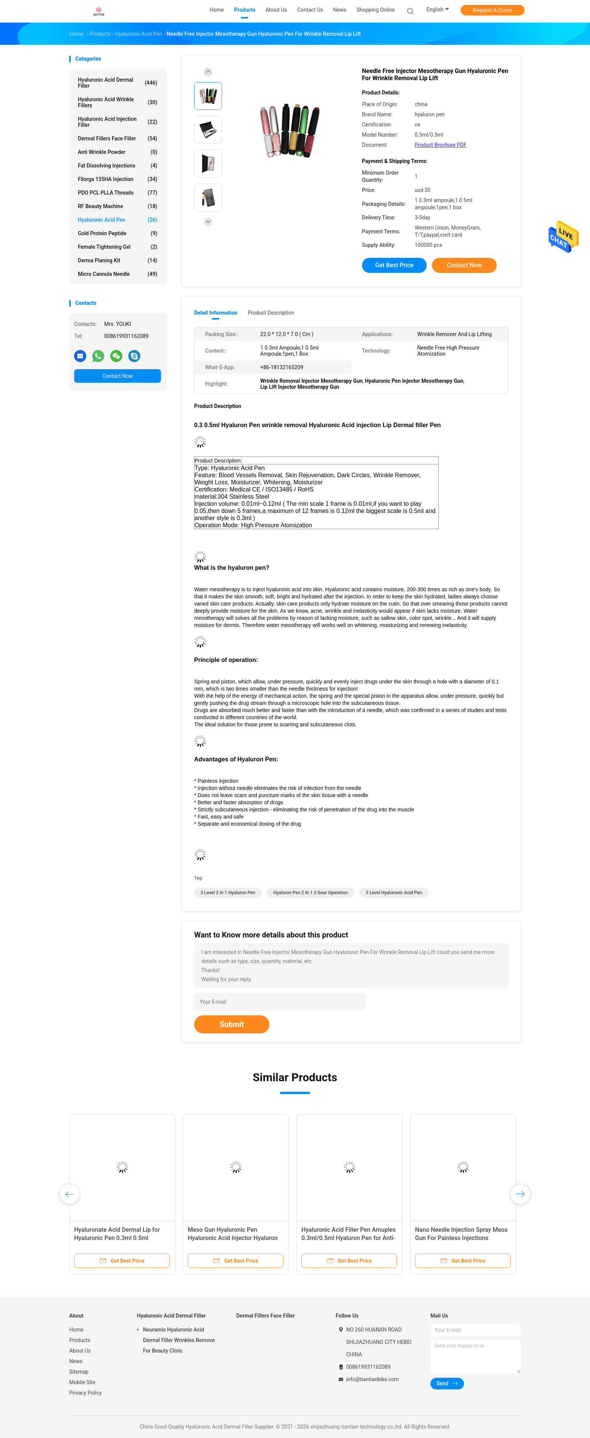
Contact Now (117, 376)
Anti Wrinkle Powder (117, 152)
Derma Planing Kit (117, 260)
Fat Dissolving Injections (117, 165)
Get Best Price (394, 265)
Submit (232, 1024)
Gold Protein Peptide (117, 233)
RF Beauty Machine (117, 206)
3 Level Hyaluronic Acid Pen (394, 892)
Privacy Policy (85, 1393)
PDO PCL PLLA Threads (117, 192)
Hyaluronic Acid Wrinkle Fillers (117, 102)
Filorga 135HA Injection (117, 179)
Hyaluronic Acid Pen (117, 220)
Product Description (271, 313)
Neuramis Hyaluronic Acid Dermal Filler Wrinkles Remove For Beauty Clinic (179, 1340)
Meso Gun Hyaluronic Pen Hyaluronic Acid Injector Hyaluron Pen (233, 1238)
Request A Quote (492, 10)
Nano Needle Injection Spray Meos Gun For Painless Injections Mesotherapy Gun (461, 1238)
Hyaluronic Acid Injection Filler (117, 122)
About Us (80, 1351)
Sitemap (78, 1372)
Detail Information (215, 313)
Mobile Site (82, 1382)
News (75, 1361)
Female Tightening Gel (117, 247)
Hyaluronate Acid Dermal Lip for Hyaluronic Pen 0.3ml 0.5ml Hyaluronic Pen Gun (117, 1238)
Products (79, 1340)
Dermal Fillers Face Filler (117, 138)
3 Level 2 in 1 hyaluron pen (228, 892)
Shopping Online (376, 10)
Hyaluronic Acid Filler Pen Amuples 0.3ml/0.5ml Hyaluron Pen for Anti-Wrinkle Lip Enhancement (348, 1238)
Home (76, 1330)
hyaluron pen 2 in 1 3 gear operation (310, 892)
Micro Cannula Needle (117, 274)
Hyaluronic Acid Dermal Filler (117, 83)
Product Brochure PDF (441, 145)
